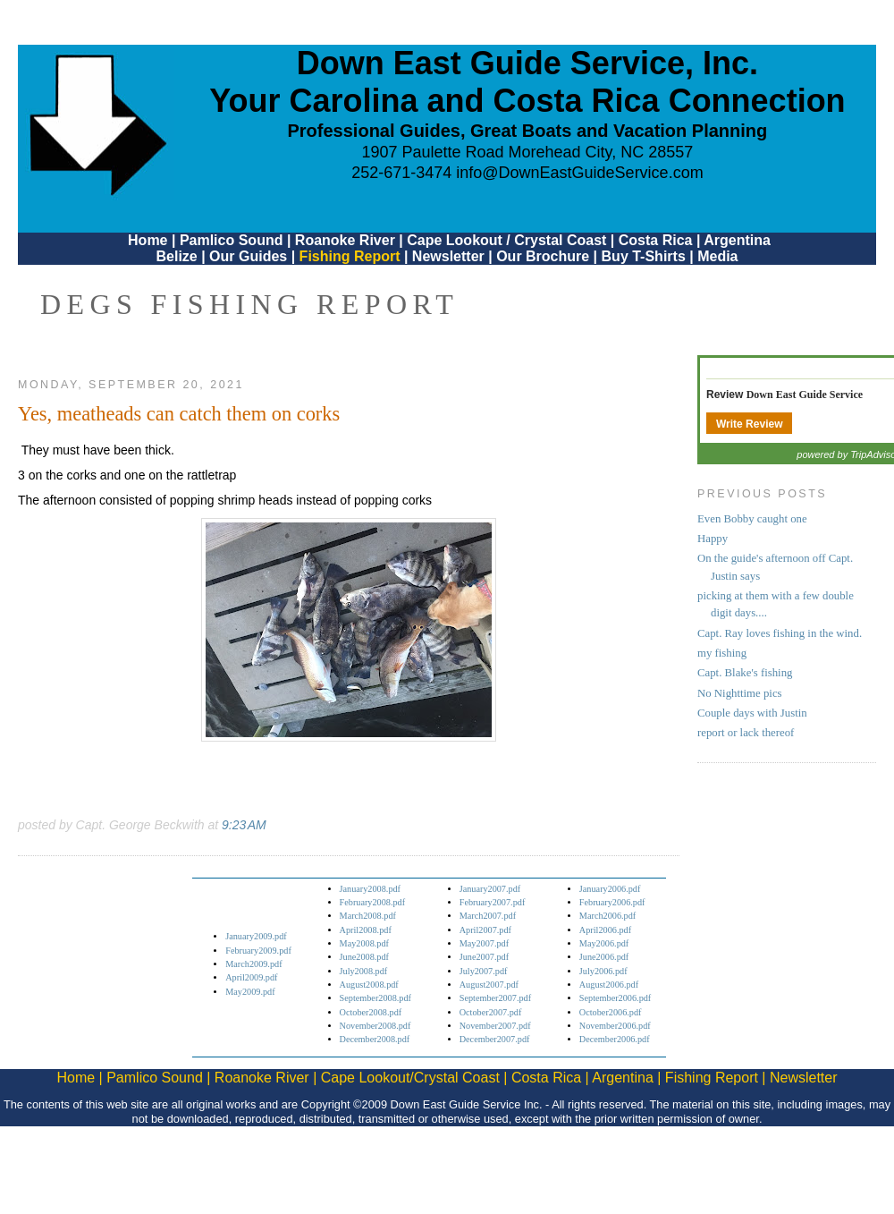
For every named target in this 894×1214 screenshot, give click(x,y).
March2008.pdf (368, 916)
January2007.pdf (490, 889)
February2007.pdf (493, 902)
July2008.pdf (364, 971)
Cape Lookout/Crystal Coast (410, 1077)
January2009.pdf (256, 936)
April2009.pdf (251, 977)
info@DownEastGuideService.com (579, 173)
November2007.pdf (495, 1026)
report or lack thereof (745, 732)
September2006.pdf (615, 998)
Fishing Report (351, 256)
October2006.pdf (610, 1012)
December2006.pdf (614, 1039)
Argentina (737, 240)
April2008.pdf (366, 930)
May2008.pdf (364, 943)
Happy (712, 538)
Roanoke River (345, 240)
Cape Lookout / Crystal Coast (506, 240)
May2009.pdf (249, 992)
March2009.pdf (253, 964)
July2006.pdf (603, 971)
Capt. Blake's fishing (744, 672)
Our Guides (248, 256)
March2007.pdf (488, 916)
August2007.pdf (489, 984)
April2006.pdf (605, 930)
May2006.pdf (603, 943)
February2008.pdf (373, 902)
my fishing (721, 653)
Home (147, 240)
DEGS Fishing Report (249, 304)
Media (717, 256)
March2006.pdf (607, 916)
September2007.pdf (495, 998)
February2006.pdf (612, 902)
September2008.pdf (375, 998)
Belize (176, 256)
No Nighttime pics (739, 693)
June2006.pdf (603, 957)
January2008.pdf (370, 889)
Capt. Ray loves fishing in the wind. (779, 633)
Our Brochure (542, 256)
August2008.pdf (369, 984)
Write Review (749, 424)
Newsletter (448, 256)
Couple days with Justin (752, 713)
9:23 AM (244, 825)
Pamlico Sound (231, 240)
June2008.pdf (364, 957)
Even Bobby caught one (752, 519)
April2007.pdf (485, 930)
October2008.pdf (371, 1012)
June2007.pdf (484, 957)
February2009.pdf (258, 950)
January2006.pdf (610, 889)
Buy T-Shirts (644, 256)
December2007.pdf (495, 1039)
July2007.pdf (484, 971)
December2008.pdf (375, 1039)
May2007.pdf (484, 943)
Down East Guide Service (804, 394)
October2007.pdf (491, 1012)
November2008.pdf (375, 1026)
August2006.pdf (608, 984)
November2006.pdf (615, 1026)
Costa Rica (656, 240)
